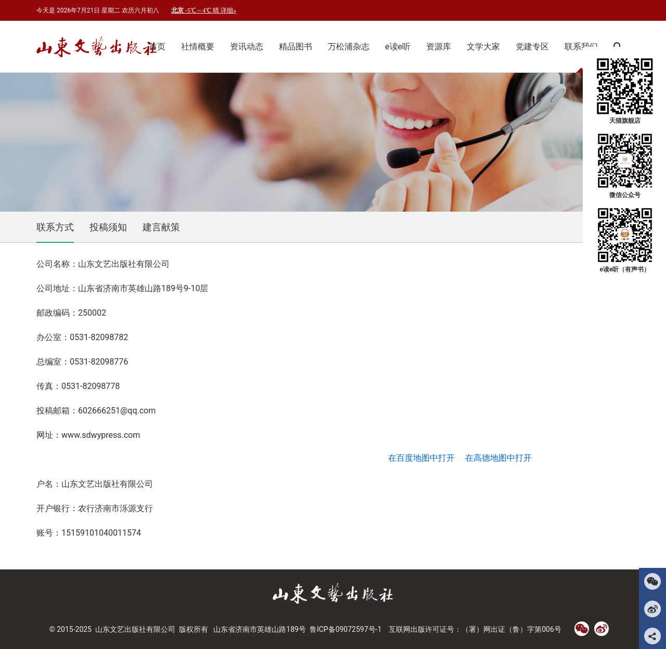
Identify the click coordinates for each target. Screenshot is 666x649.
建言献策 (161, 227)
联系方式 (55, 227)
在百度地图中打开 (421, 458)
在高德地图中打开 (498, 458)
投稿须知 (108, 227)
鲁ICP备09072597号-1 (345, 629)
